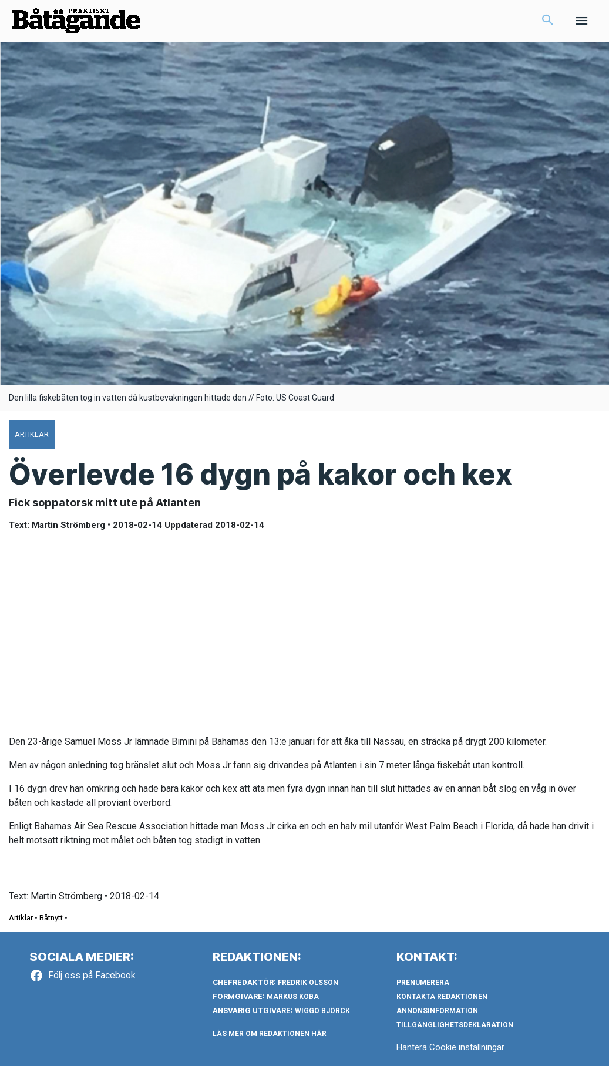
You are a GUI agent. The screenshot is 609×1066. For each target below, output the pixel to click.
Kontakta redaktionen (441, 997)
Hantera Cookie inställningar (450, 1047)
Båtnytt (51, 917)
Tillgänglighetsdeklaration (454, 1025)
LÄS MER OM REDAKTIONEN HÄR (270, 1034)
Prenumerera (422, 982)
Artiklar (21, 917)
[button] (548, 21)
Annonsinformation (437, 1011)
